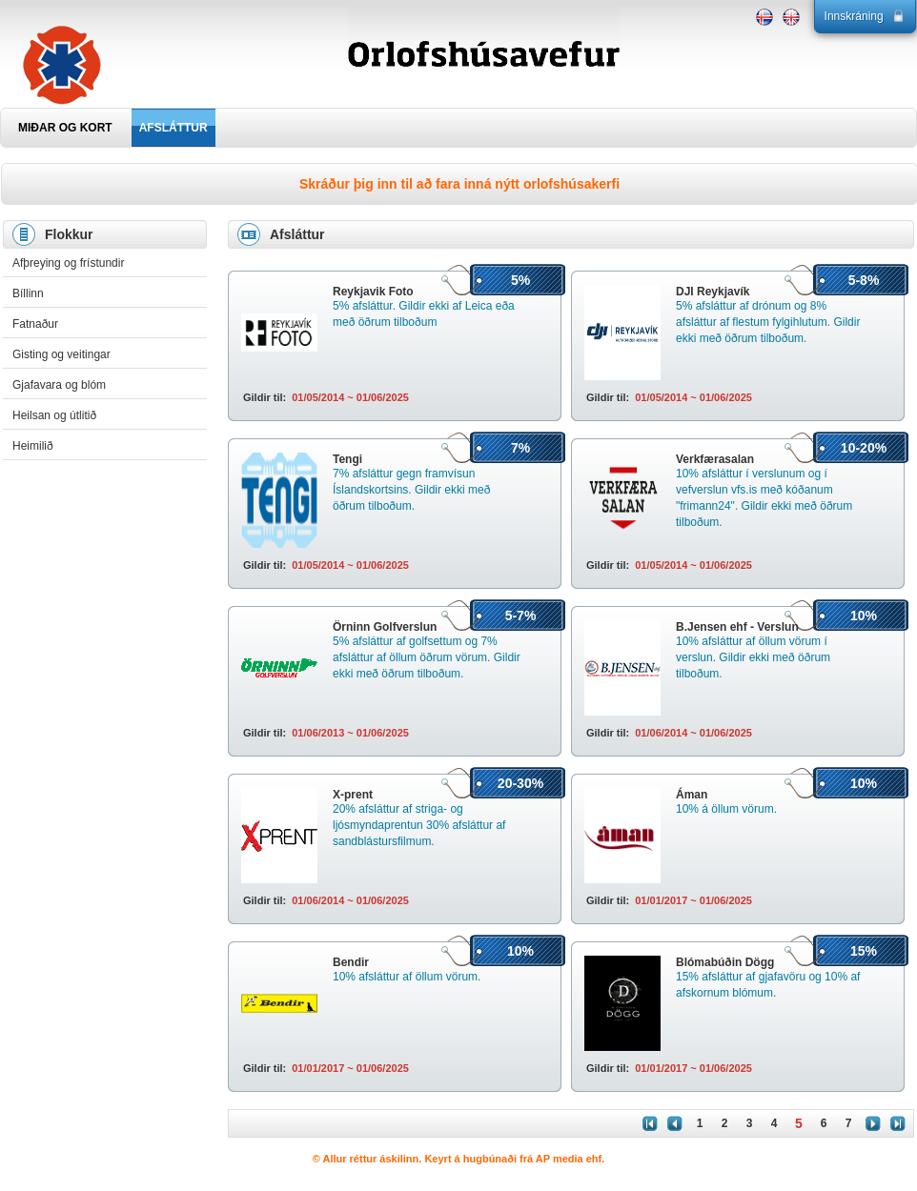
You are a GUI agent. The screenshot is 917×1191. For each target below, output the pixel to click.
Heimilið (32, 446)
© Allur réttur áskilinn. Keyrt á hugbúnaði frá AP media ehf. (459, 1158)
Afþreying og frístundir (68, 263)
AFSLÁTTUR (173, 127)
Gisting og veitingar (61, 354)
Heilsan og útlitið (54, 415)
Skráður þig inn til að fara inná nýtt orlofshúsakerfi (459, 184)
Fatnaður (35, 324)
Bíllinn (28, 293)
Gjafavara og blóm (59, 385)
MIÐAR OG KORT (65, 127)
